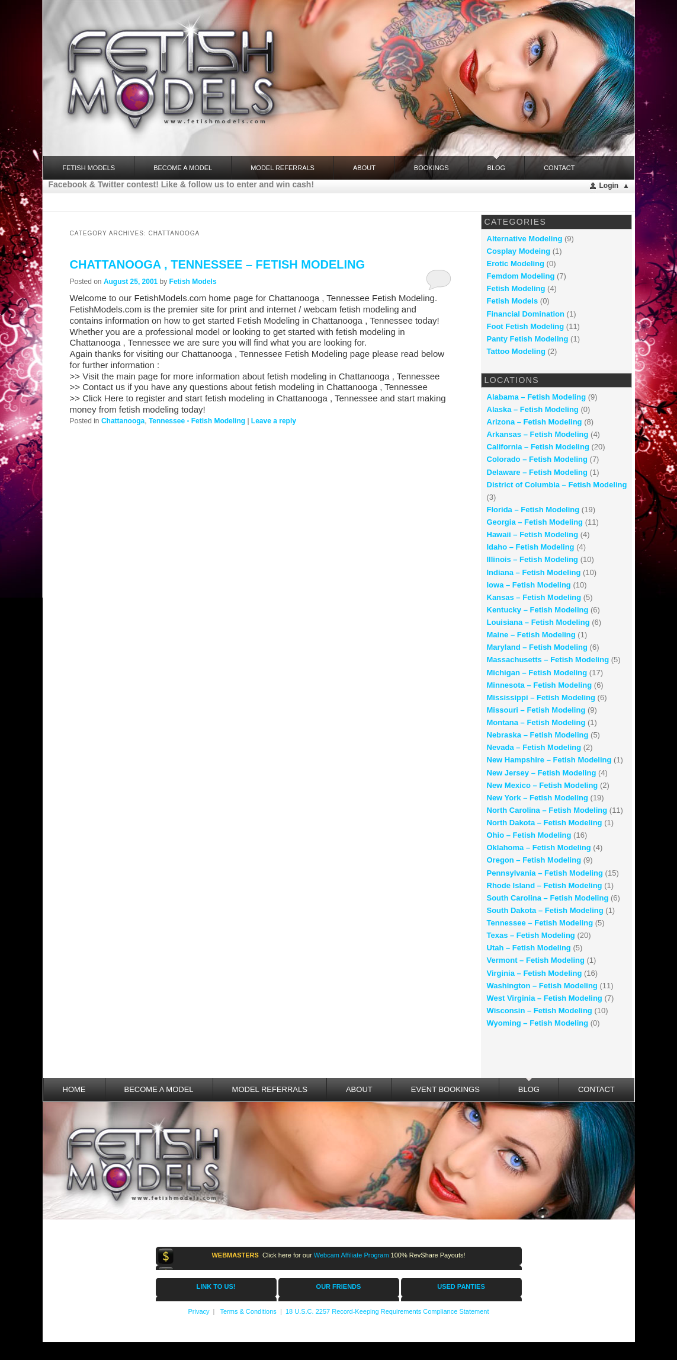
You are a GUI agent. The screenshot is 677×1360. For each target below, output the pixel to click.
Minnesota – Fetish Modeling (539, 685)
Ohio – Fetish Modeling (529, 835)
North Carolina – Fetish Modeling (547, 810)
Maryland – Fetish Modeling (537, 647)
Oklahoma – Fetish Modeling (539, 847)
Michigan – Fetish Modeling (537, 672)
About (364, 167)
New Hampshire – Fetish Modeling (549, 759)
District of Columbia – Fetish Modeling (557, 484)
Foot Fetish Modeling (525, 326)
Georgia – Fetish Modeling (535, 522)
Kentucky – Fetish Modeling (538, 609)
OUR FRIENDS (338, 1286)
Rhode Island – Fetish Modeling (544, 885)
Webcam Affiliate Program (351, 1255)
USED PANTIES (461, 1286)
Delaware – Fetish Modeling (537, 472)
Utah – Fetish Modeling (529, 947)
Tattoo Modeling (516, 351)
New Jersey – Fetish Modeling (541, 772)
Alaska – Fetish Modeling (533, 409)
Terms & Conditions (248, 1311)
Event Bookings (445, 1089)
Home (74, 1089)
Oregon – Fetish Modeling (534, 859)
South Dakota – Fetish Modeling (545, 910)
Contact (559, 167)
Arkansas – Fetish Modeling (538, 434)
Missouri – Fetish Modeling (536, 709)
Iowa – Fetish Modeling (529, 584)
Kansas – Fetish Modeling (534, 597)
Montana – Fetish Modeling (536, 722)
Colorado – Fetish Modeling (537, 459)
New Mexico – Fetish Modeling (542, 785)
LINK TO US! (216, 1286)
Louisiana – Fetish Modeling (538, 622)
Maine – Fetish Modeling (531, 634)
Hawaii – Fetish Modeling (533, 534)
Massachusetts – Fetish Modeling (548, 659)
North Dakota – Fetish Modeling (544, 822)
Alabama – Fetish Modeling (536, 396)
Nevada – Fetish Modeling (534, 747)
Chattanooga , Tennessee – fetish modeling (217, 264)
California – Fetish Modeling (538, 446)
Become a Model (182, 167)
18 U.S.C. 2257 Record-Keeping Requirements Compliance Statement (387, 1311)
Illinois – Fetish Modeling (533, 559)
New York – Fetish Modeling (537, 797)
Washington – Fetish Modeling (542, 985)
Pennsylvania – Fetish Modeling (545, 873)
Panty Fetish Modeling (528, 338)
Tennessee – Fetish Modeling (540, 922)
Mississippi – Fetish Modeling (541, 697)
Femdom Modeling (521, 276)
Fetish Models (193, 281)
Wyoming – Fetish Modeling (538, 1023)
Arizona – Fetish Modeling (534, 421)
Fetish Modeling (516, 288)
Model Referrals (283, 167)
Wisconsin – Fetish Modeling (539, 1010)
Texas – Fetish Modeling (531, 935)
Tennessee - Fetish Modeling (197, 421)
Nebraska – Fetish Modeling (538, 734)
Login (609, 185)
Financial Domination (525, 313)
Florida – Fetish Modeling (533, 509)
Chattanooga (123, 421)
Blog (496, 163)
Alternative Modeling (525, 238)
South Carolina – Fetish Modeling (548, 897)
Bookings (431, 167)
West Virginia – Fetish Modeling (544, 998)
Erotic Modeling (516, 263)
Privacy (198, 1311)
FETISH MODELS (89, 167)
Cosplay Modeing (519, 251)
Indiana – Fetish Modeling (534, 572)
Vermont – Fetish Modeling (536, 960)
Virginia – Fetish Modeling (534, 973)
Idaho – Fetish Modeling (531, 546)
